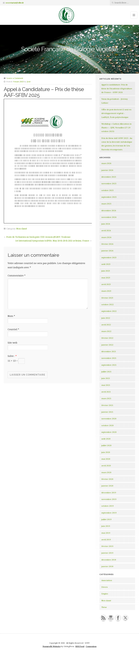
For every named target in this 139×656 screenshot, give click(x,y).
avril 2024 (106, 230)
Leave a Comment (15, 78)
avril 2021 (106, 392)
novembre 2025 (108, 183)
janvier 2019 (107, 553)
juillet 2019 (106, 519)
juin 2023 (105, 271)
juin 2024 (105, 224)
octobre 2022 (107, 304)
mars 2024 (106, 237)
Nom (11, 316)
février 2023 (107, 298)
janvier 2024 (107, 250)
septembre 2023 (109, 257)
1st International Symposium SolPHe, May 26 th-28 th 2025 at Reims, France (52, 240)
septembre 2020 (109, 432)
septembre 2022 (109, 311)
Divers (104, 587)
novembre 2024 (108, 217)
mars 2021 (106, 398)
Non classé (21, 228)
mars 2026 (106, 163)
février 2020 (107, 479)
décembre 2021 (108, 351)
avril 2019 (106, 539)
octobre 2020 (107, 425)
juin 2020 (105, 452)
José (29, 81)
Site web (12, 342)
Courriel (13, 329)
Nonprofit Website (52, 646)
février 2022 (107, 338)
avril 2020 (106, 465)
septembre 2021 (109, 365)
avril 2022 (106, 324)
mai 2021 (105, 385)
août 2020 (106, 438)
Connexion (91, 646)
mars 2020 (106, 472)
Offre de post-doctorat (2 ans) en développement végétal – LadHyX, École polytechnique (116, 113)
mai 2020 (105, 459)
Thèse (104, 607)
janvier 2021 (107, 412)
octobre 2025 (107, 190)
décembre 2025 (108, 177)
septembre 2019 (109, 512)
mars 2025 (106, 203)
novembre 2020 (108, 418)
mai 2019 (105, 533)
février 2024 (107, 244)
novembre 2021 (108, 358)
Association (106, 580)
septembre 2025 (109, 197)
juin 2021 (105, 378)
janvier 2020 (107, 485)
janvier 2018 (107, 566)
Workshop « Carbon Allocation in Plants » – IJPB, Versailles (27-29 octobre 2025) (116, 128)
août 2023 (106, 264)
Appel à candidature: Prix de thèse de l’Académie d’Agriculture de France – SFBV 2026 (116, 88)
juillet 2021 (106, 371)
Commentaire (16, 275)
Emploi (104, 593)
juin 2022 (105, 318)
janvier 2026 (107, 170)
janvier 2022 (107, 345)
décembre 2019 (108, 492)
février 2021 (107, 405)
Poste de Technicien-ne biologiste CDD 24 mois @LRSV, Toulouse (38, 236)
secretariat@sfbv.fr (15, 2)
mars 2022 (106, 331)
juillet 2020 (106, 445)
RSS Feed (80, 646)
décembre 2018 (108, 559)
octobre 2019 (107, 506)
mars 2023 (106, 291)
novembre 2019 (108, 499)
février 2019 (107, 546)
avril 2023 (106, 284)
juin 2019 (105, 526)
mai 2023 (105, 277)
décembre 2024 (108, 210)
